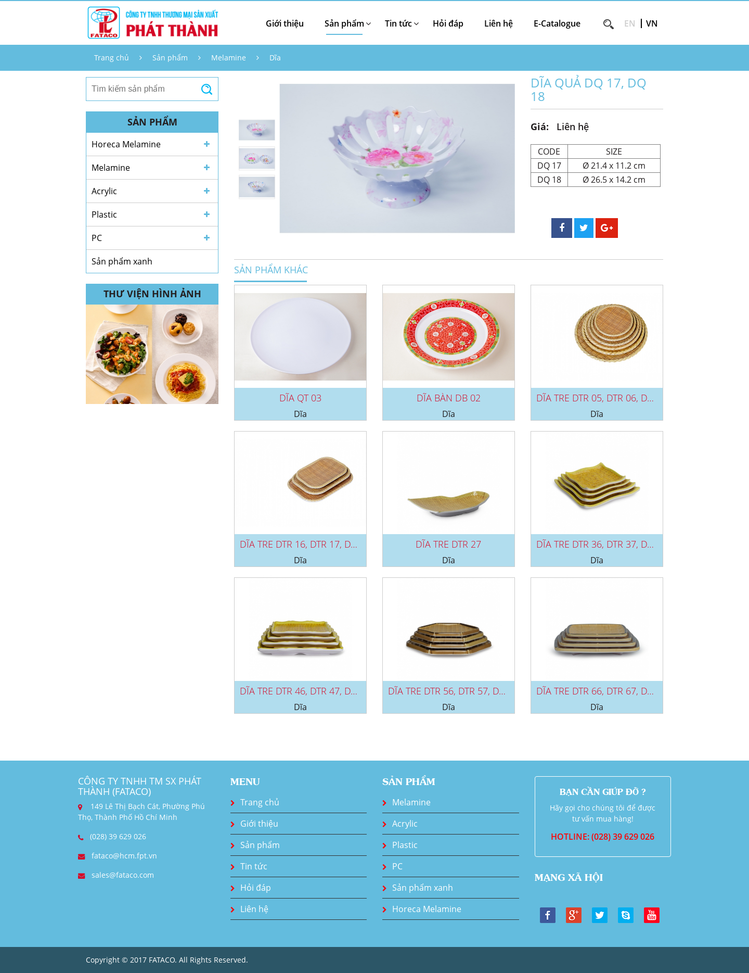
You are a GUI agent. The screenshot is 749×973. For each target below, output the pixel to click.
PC (97, 238)
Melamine (228, 57)
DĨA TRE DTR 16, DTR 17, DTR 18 (307, 544)
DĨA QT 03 (300, 397)
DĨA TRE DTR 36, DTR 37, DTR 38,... (607, 544)
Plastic (104, 214)
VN (652, 23)
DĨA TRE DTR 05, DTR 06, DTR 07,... (607, 397)
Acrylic (104, 191)
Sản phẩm (170, 57)
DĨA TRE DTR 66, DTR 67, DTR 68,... (607, 691)
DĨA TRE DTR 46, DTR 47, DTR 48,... (311, 691)
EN (630, 23)
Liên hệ (498, 23)
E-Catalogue (557, 23)
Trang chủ (111, 57)
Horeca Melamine (126, 144)
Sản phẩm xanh (122, 261)
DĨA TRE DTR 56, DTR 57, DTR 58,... (459, 691)
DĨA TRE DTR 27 (448, 544)
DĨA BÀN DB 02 (449, 397)
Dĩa (275, 57)
